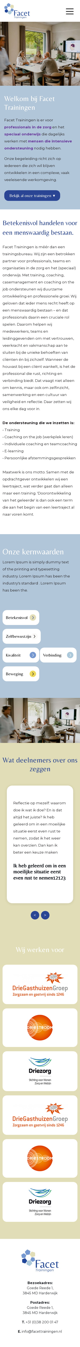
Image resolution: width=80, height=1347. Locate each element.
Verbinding (58, 655)
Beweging (21, 674)
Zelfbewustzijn (22, 636)
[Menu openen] (70, 11)
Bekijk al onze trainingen (32, 195)
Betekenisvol (21, 617)
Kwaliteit (21, 655)
